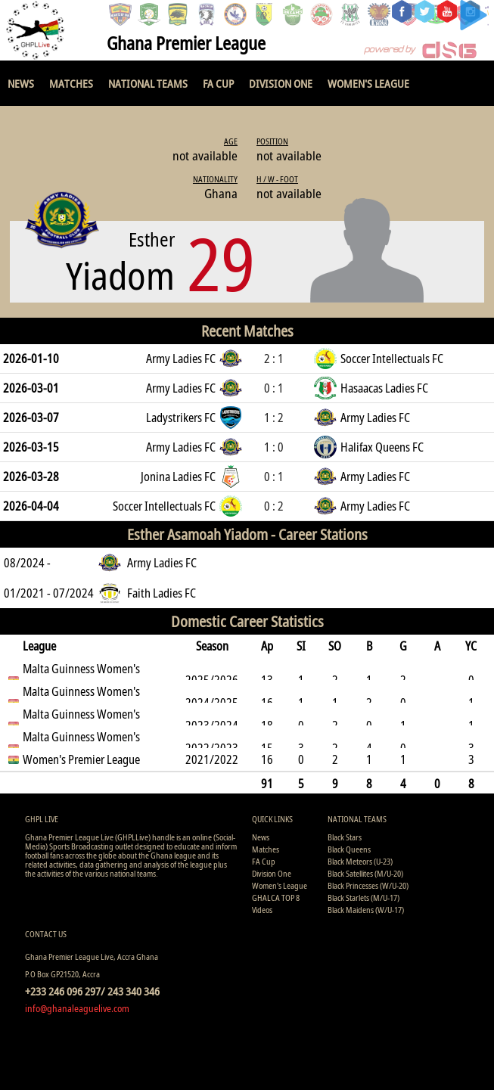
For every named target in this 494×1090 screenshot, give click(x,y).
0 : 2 (274, 506)
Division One (280, 83)
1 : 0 (274, 447)
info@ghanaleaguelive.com (77, 1008)
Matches (71, 83)
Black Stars (345, 837)
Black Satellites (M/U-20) (365, 873)
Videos (262, 909)
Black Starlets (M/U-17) (363, 897)
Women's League (368, 83)
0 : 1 (274, 388)
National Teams (148, 83)
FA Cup (218, 83)
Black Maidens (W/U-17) (366, 909)
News (21, 83)
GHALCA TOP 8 (276, 897)
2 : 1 (274, 358)
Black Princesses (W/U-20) (368, 885)
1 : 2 (274, 417)
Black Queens (349, 849)
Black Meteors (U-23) (360, 861)
